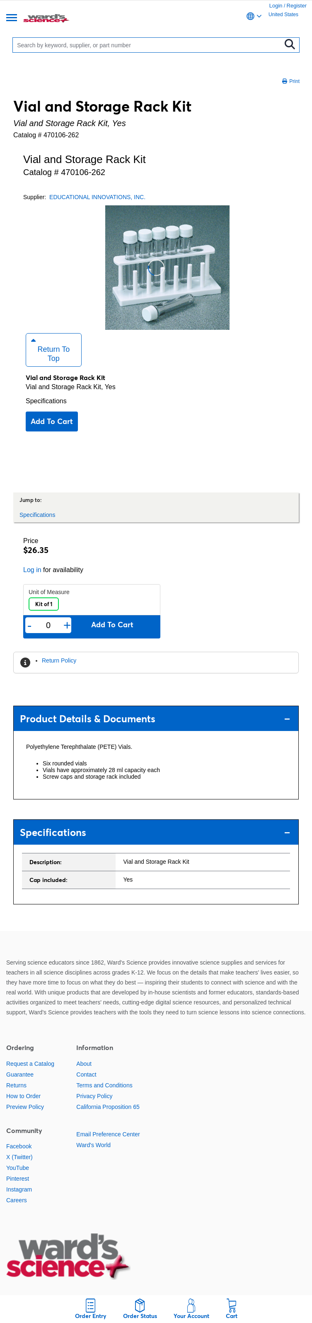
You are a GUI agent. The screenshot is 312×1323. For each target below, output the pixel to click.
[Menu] (11, 18)
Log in (32, 569)
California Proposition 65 (108, 1107)
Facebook (18, 1146)
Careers (16, 1200)
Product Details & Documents (155, 719)
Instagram (19, 1189)
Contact (86, 1074)
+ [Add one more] (67, 625)
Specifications (46, 400)
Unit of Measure (49, 592)
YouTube (17, 1168)
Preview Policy (25, 1107)
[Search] (149, 45)
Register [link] (297, 5)
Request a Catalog (30, 1063)
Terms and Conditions (104, 1085)
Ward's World (93, 1145)
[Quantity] (48, 625)
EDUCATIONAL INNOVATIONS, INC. (97, 197)
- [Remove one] (29, 625)
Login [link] (276, 5)
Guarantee (20, 1074)
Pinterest (17, 1178)
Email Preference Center (108, 1134)
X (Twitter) (19, 1157)
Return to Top (50, 350)
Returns (16, 1085)
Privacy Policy (94, 1096)
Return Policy (59, 660)
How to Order (23, 1096)
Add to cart (52, 421)
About (84, 1063)
